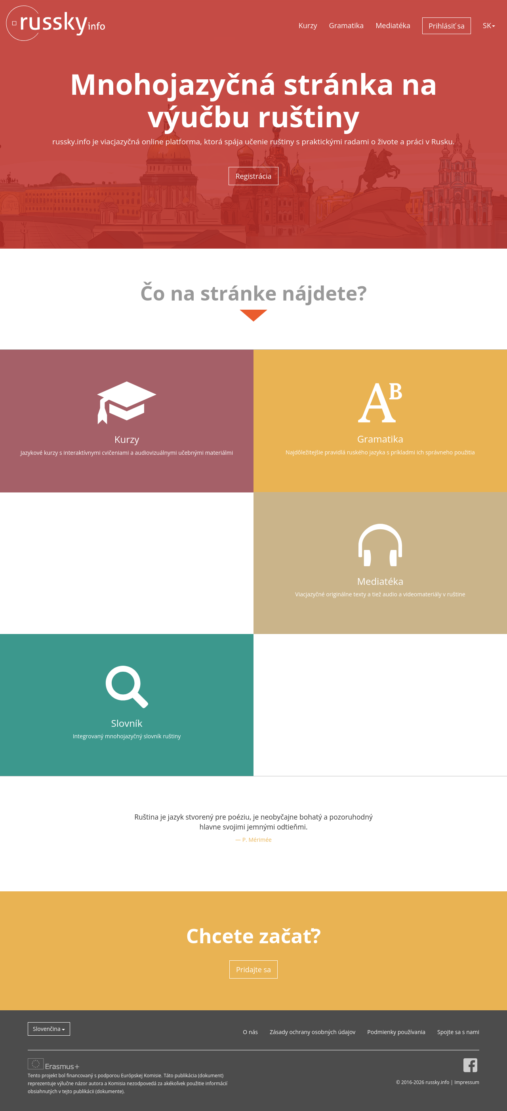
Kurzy (308, 25)
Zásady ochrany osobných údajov (312, 1032)
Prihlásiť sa (447, 26)
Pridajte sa (253, 969)
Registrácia (253, 176)
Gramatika (346, 25)
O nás (250, 1032)
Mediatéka (392, 25)
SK (489, 25)
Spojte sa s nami (458, 1032)
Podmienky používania (396, 1032)
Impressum (466, 1082)
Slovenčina (49, 1028)
